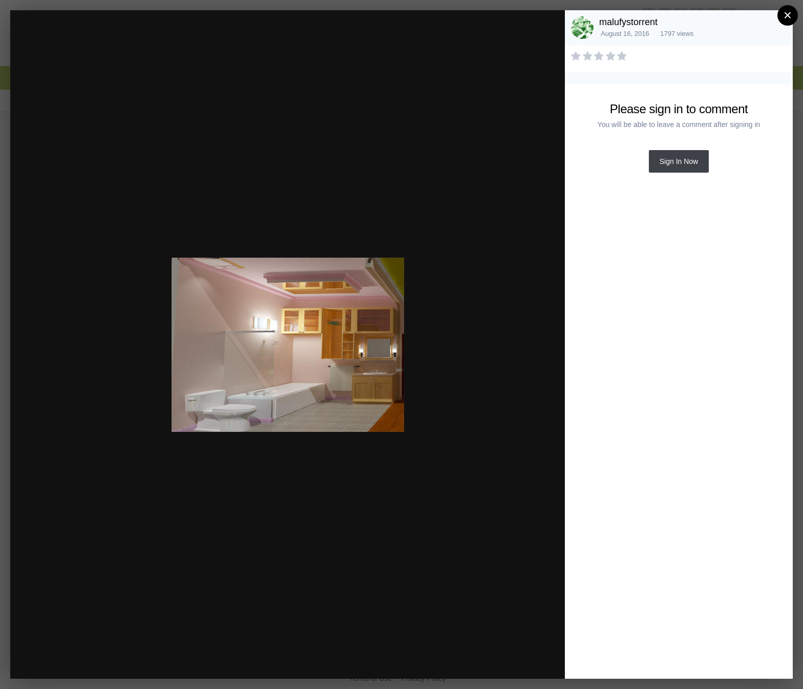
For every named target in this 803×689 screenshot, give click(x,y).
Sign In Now (679, 161)
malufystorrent (628, 22)
